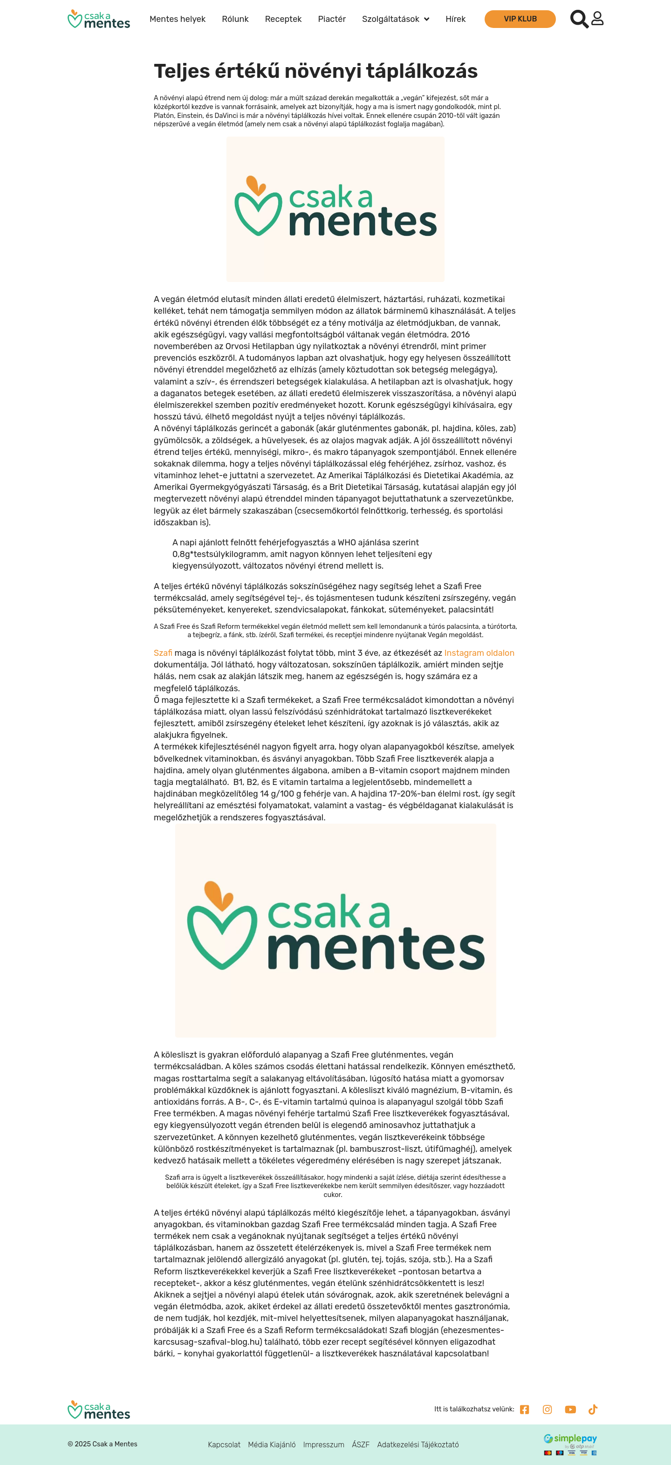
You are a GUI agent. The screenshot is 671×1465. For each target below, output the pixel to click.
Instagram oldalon (480, 653)
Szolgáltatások (395, 19)
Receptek (283, 19)
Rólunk (235, 19)
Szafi (163, 653)
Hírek (455, 19)
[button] (579, 19)
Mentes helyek (177, 19)
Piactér (332, 19)
